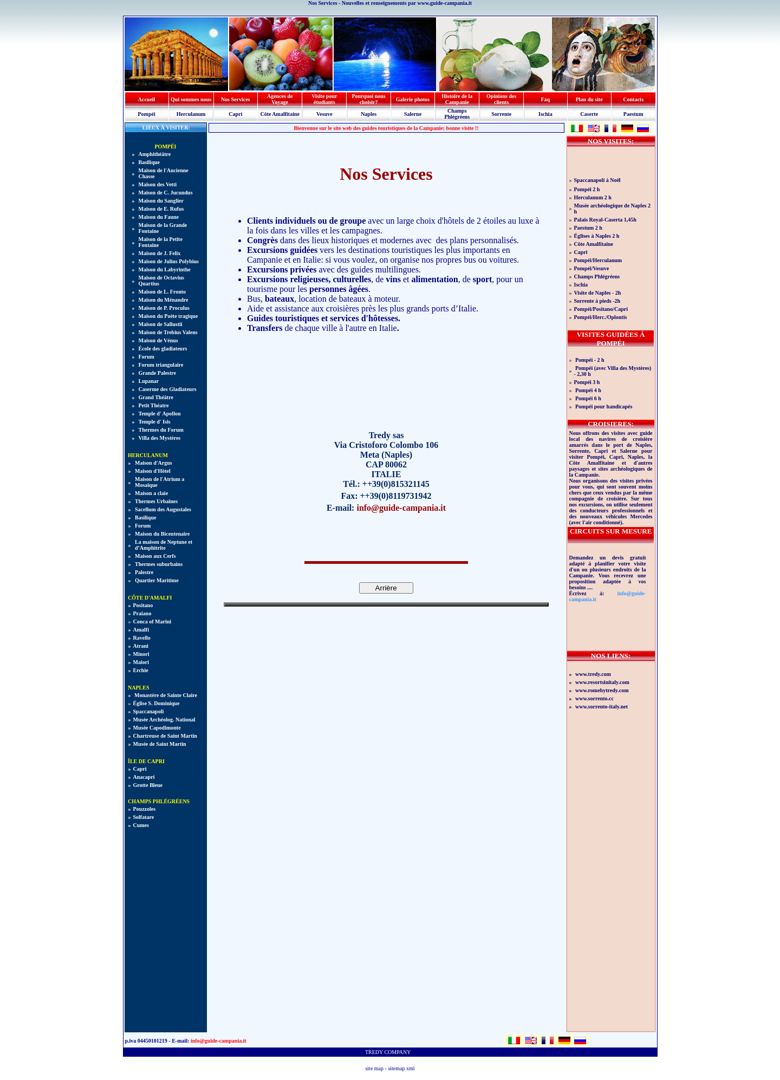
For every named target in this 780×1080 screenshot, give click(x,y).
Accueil (146, 99)
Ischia (545, 114)
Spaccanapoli (148, 711)
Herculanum (191, 114)
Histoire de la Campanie (456, 99)
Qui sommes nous (191, 99)
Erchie (140, 670)
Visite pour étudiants (324, 99)
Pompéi (146, 114)
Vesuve (324, 114)
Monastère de (165, 695)
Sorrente (501, 114)
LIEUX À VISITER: (165, 128)
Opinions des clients (501, 99)
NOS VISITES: (611, 141)
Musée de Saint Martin (159, 744)
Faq (545, 99)
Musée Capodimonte (157, 728)
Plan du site (589, 99)
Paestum (633, 114)
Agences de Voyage (280, 99)
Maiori (141, 662)
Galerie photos (413, 99)
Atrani (140, 646)
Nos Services (235, 99)
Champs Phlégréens (457, 114)
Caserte (589, 114)
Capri (235, 114)
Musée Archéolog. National (164, 720)
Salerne (412, 114)
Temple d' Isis (155, 422)
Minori (141, 654)
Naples (368, 114)
